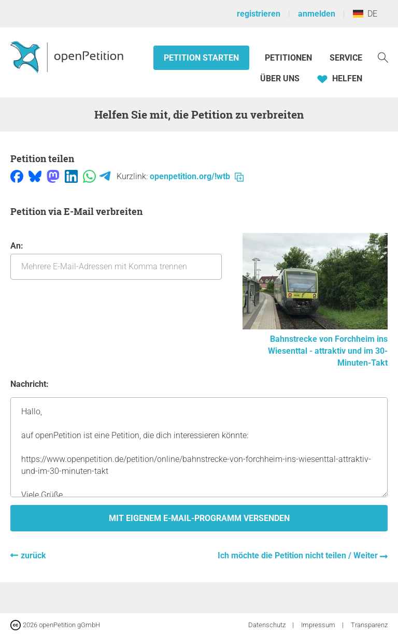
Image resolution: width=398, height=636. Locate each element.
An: (116, 260)
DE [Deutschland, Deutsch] (365, 14)
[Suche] (383, 57)
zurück (33, 555)
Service (346, 58)
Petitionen (289, 58)
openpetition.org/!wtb (197, 176)
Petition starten (201, 58)
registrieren (258, 14)
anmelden (316, 14)
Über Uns (280, 78)
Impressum (319, 625)
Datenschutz (267, 625)
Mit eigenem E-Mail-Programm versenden (199, 518)
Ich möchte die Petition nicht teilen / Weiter (299, 555)
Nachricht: (29, 384)
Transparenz (369, 625)
